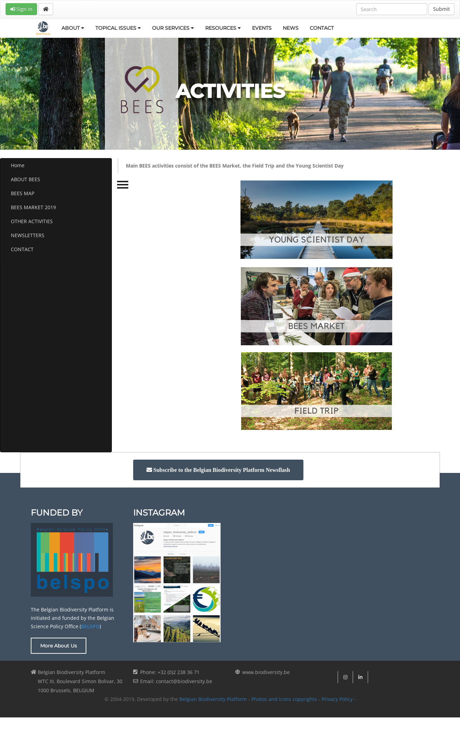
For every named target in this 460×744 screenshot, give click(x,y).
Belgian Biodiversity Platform (213, 699)
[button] (218, 470)
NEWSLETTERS (27, 235)
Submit (441, 9)
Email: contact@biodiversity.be (176, 681)
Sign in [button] (21, 9)
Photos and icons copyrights (284, 699)
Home (17, 165)
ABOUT (73, 28)
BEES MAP (22, 193)
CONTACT (322, 28)
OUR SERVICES (173, 28)
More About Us (58, 646)
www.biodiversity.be (266, 672)
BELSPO (90, 626)
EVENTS (262, 28)
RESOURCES (223, 28)
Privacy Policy (337, 699)
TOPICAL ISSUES (118, 28)
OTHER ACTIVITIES (32, 221)
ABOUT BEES (25, 179)
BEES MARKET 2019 (33, 207)
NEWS (291, 28)
